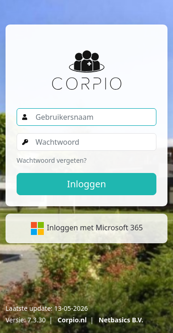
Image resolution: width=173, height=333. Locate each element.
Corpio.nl (72, 319)
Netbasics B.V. (121, 319)
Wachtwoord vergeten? (52, 160)
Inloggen (86, 184)
